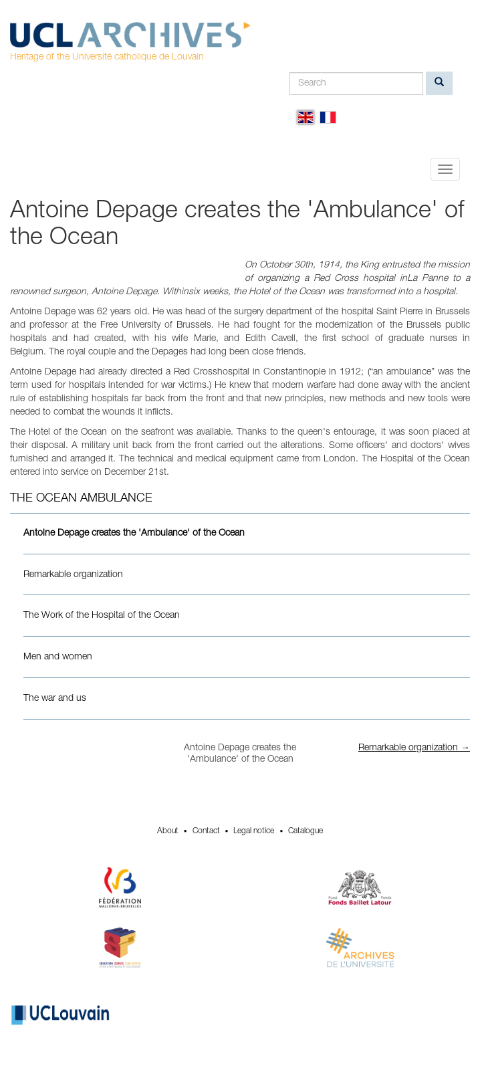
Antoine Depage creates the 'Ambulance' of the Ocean (134, 533)
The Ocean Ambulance (81, 499)
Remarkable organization (73, 575)
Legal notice (253, 831)
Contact (206, 831)
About (167, 831)
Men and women (57, 657)
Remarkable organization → (414, 748)
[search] (439, 83)
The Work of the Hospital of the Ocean (101, 616)
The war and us (54, 699)
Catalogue (305, 831)
